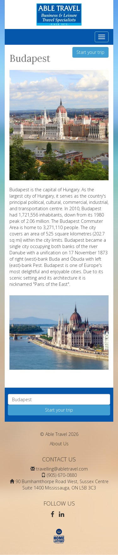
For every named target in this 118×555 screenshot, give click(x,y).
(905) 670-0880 (62, 475)
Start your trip (90, 52)
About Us (59, 444)
